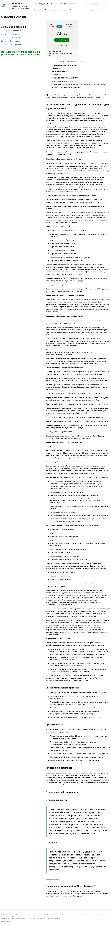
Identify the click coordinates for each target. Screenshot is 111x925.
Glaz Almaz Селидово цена (11, 31)
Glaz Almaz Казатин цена (10, 41)
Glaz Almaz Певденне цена (11, 44)
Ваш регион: (98, 10)
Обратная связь (6, 921)
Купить (61, 40)
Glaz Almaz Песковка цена (10, 34)
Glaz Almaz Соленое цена (10, 37)
